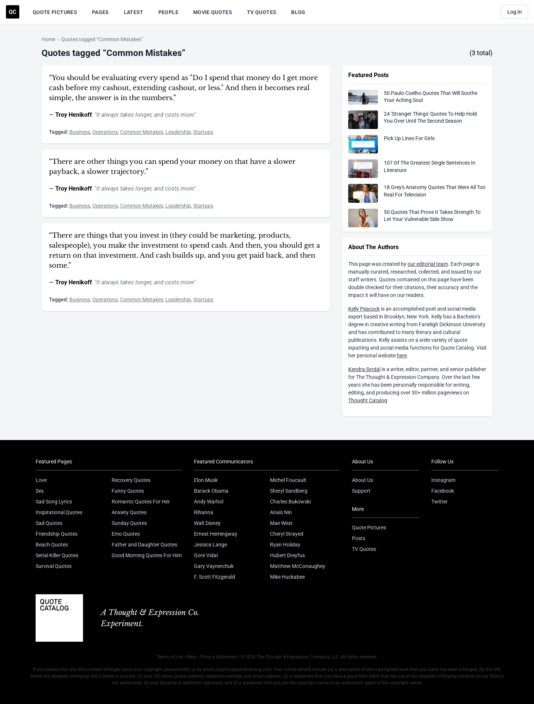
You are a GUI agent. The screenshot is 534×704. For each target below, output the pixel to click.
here (402, 355)
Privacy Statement (218, 657)
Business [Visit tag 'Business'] (79, 132)
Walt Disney (207, 523)
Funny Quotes (128, 491)
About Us (362, 480)
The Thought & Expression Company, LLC (298, 657)
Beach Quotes (52, 545)
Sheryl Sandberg (288, 491)
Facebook (442, 491)
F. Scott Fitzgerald (214, 577)
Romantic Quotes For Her (141, 502)
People (168, 12)
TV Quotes (261, 12)
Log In (514, 12)
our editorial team (428, 264)
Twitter (439, 502)
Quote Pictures (55, 12)
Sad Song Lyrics (54, 502)
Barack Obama (211, 491)
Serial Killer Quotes (57, 555)
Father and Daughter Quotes (144, 545)
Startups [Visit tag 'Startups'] (203, 132)
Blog (298, 12)
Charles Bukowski (290, 502)
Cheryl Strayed (286, 534)
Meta (192, 657)
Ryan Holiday (285, 545)
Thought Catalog (367, 400)
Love (41, 480)
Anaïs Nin (281, 512)
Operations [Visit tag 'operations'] (105, 132)
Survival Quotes (54, 566)
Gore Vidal (206, 555)
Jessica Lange (210, 545)
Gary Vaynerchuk (214, 566)
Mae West (281, 523)
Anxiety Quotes (129, 512)
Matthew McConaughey (297, 566)
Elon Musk (206, 480)
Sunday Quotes (129, 523)
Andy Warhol (208, 502)
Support (361, 491)
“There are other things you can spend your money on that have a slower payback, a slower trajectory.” (172, 167)
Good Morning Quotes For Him (147, 555)
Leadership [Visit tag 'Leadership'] (178, 132)
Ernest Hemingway (215, 534)
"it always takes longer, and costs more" (145, 114)
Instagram (443, 480)
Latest (134, 12)
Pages (100, 12)
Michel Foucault (288, 480)
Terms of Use (170, 657)
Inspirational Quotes (59, 512)
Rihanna (203, 512)
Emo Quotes (126, 534)
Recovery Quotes (131, 480)
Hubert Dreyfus (287, 555)
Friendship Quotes (57, 534)
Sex (40, 491)
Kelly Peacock (364, 309)
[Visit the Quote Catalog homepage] (12, 12)
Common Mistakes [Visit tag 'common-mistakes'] (141, 132)
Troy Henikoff (73, 114)
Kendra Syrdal (364, 369)
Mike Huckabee (287, 577)
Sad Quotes (49, 523)
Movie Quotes (212, 12)
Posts (358, 538)
